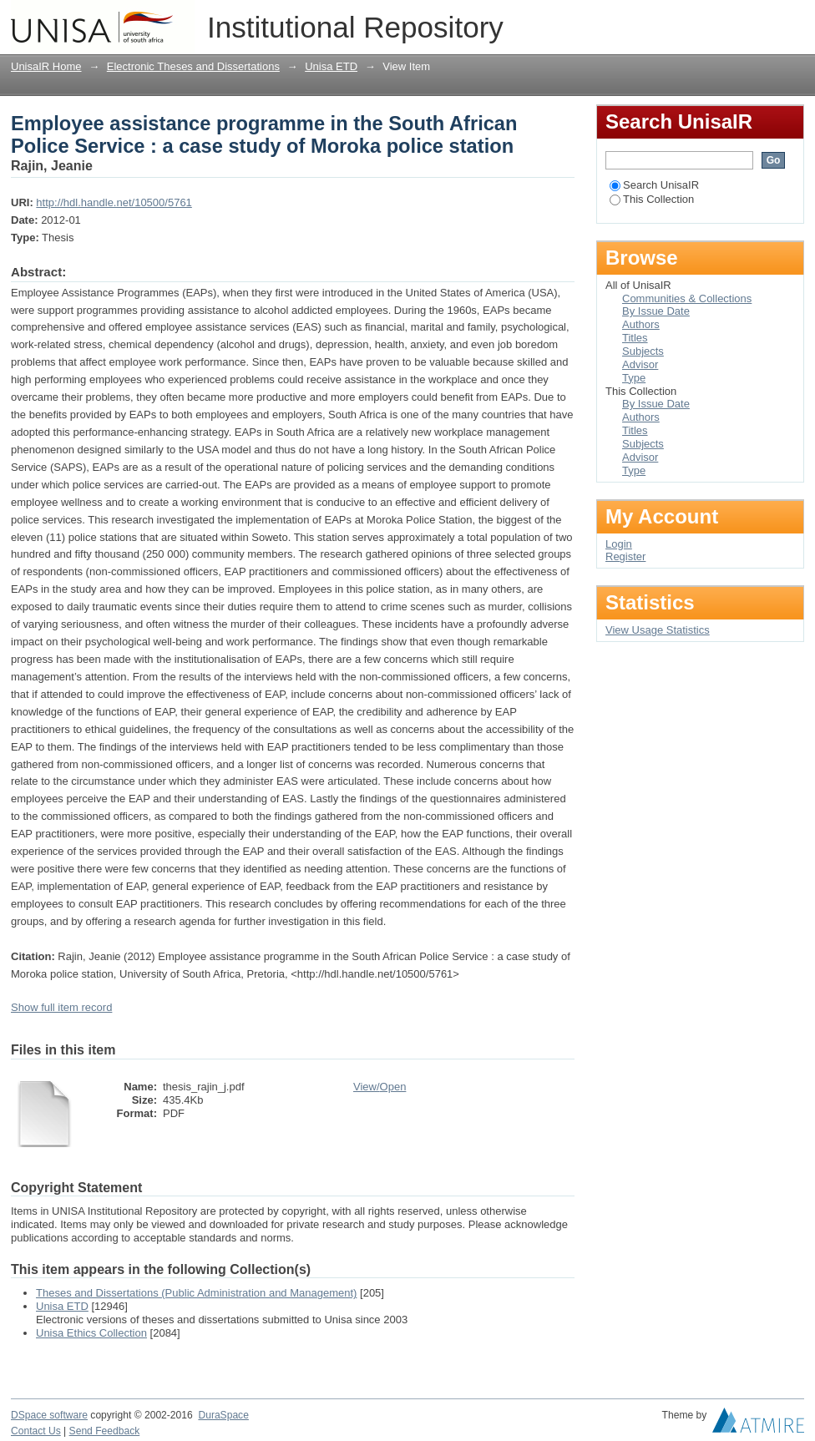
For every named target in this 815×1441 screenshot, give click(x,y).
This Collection (652, 199)
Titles (635, 337)
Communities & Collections (687, 298)
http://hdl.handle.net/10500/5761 (114, 202)
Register (625, 556)
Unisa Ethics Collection (91, 1333)
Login (790, 20)
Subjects (643, 351)
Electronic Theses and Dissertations (193, 66)
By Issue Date (656, 311)
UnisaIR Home (46, 66)
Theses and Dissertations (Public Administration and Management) (196, 1293)
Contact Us (36, 1431)
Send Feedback (104, 1431)
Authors (641, 324)
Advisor (640, 364)
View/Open (379, 1086)
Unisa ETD (331, 66)
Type (633, 378)
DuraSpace (223, 1415)
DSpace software (49, 1415)
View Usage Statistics (657, 630)
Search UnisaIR (654, 185)
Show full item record (61, 1007)
